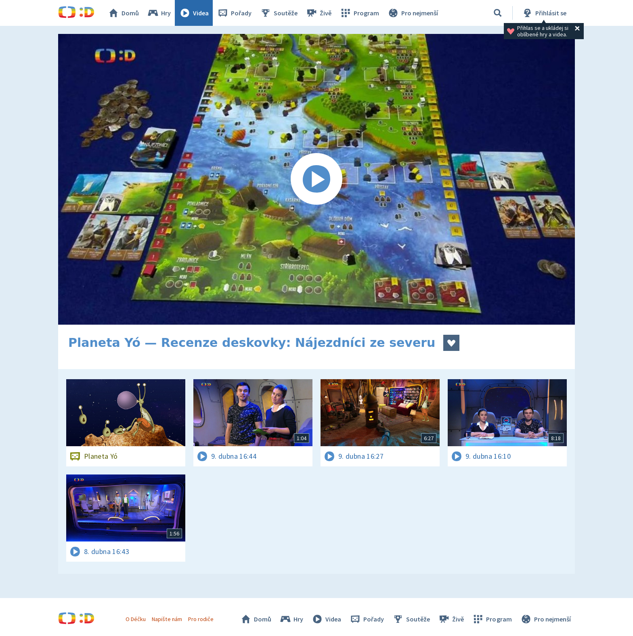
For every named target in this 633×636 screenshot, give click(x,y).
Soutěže (279, 13)
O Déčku (136, 619)
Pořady (234, 13)
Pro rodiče (201, 619)
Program (359, 13)
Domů (123, 13)
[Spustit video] (316, 179)
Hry (159, 13)
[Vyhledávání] (497, 13)
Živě (318, 13)
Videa (194, 13)
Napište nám (167, 619)
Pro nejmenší (412, 13)
